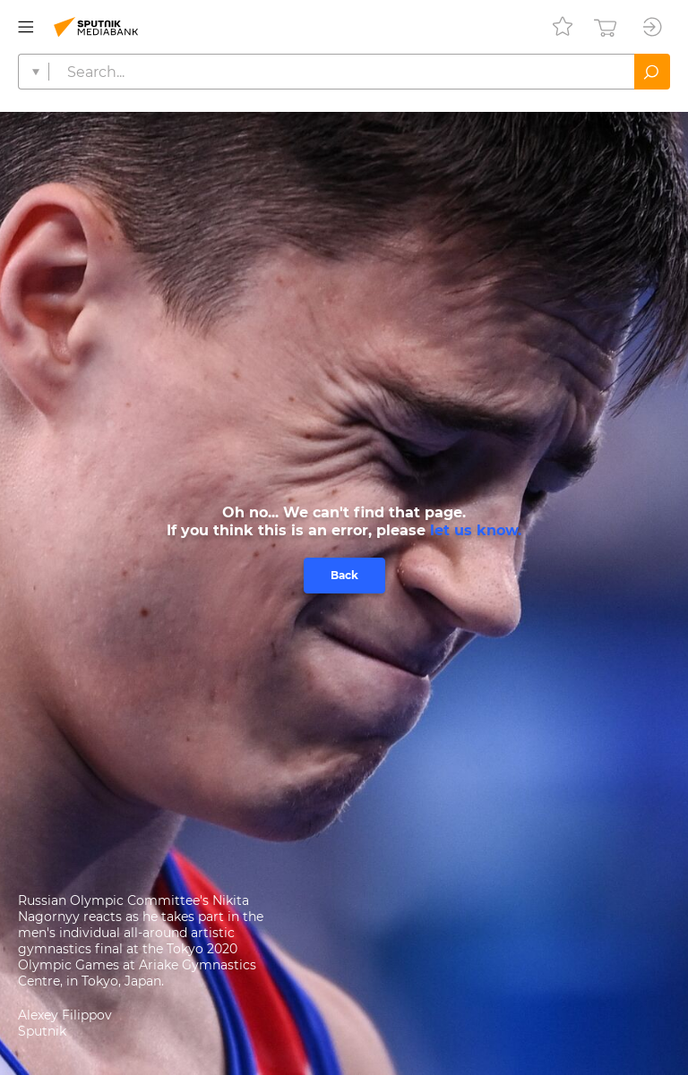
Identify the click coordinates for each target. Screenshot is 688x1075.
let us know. (475, 530)
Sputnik (42, 1031)
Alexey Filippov (65, 1015)
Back (344, 575)
